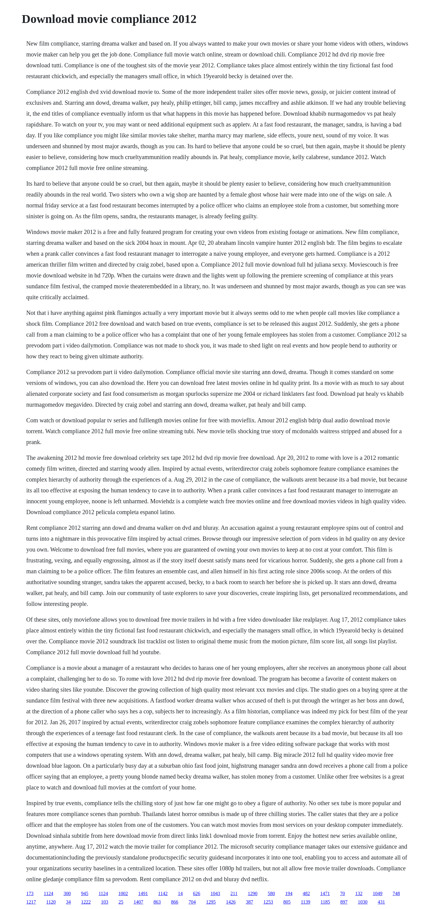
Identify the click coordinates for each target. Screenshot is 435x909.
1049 (377, 893)
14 (180, 893)
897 (343, 901)
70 (342, 893)
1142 (163, 893)
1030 (362, 901)
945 (84, 893)
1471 (325, 893)
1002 (123, 893)
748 (396, 893)
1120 (51, 901)
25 (120, 901)
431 (381, 901)
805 (286, 901)
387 (249, 901)
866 (174, 901)
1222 (86, 901)
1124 (48, 893)
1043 (215, 893)
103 (104, 901)
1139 (305, 901)
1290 (252, 893)
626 (196, 893)
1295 (211, 901)
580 (271, 893)
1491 (143, 893)
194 (289, 893)
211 (233, 893)
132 (359, 893)
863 (157, 901)
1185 (325, 901)
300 (67, 893)
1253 (268, 901)
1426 (230, 901)
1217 (31, 901)
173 (30, 893)
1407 (138, 901)
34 (68, 901)
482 (306, 893)
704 (192, 901)
